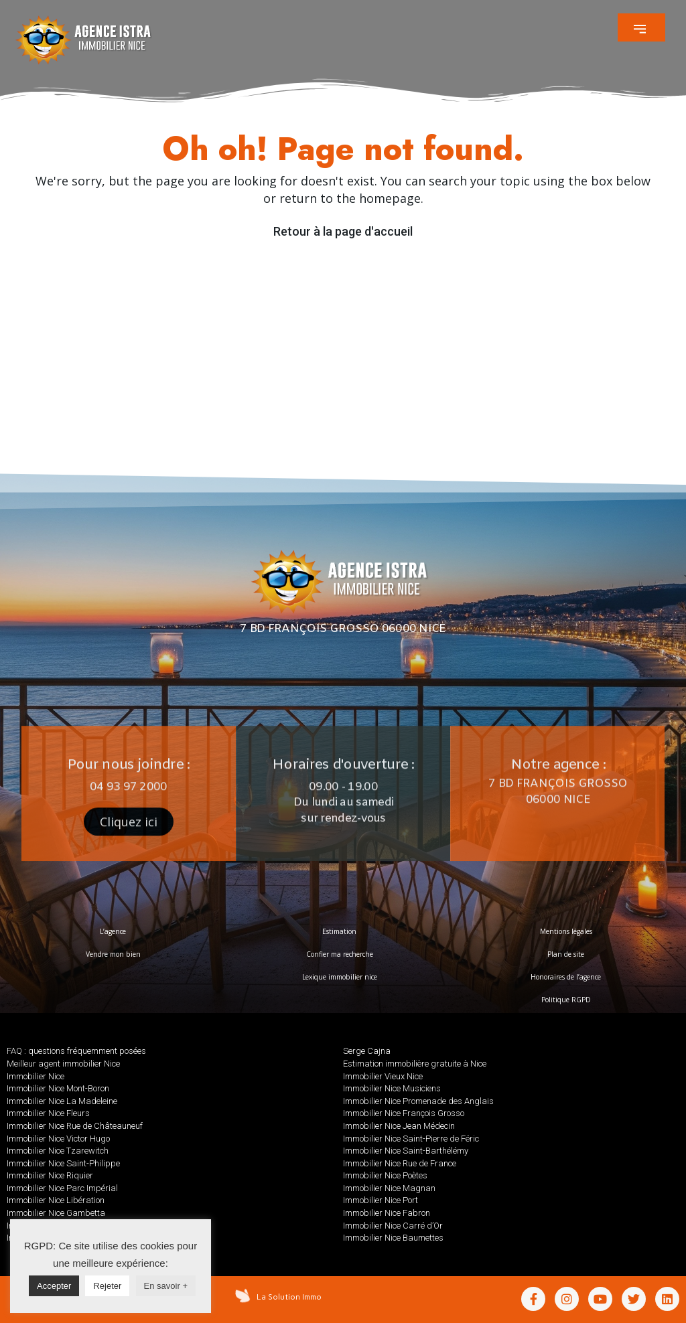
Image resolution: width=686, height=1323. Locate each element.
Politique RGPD (566, 999)
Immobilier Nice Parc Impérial (62, 1188)
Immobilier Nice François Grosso (403, 1113)
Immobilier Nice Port (380, 1200)
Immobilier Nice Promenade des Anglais (418, 1101)
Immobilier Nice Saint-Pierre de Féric (411, 1139)
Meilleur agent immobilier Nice (63, 1064)
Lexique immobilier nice (339, 977)
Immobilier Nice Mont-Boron (58, 1088)
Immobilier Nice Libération (56, 1200)
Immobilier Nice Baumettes (393, 1238)
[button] (641, 27)
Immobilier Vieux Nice (383, 1076)
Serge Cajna (367, 1051)
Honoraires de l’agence (566, 977)
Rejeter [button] (107, 1286)
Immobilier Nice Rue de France (399, 1163)
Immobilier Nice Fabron (386, 1213)
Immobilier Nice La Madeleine (62, 1101)
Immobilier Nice (35, 1076)
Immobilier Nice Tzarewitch (58, 1151)
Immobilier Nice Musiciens (392, 1088)
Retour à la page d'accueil (343, 231)
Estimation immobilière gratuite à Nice (414, 1064)
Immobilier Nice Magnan (389, 1188)
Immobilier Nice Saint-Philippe (63, 1163)
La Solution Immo (289, 1297)
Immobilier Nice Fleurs (48, 1113)
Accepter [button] (54, 1286)
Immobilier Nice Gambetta (56, 1213)
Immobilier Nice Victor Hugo (58, 1139)
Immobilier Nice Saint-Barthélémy (405, 1151)
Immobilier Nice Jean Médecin (399, 1126)
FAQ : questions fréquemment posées (76, 1051)
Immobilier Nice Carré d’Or (393, 1226)
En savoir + (166, 1286)
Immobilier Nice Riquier (50, 1175)
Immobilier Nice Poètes (385, 1175)
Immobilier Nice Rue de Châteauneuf (75, 1126)
